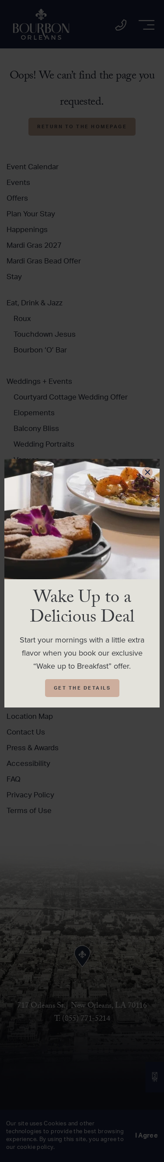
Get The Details (82, 688)
